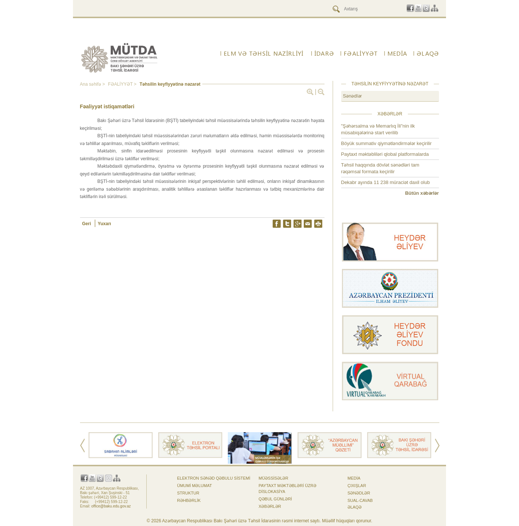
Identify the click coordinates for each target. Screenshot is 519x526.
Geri (87, 223)
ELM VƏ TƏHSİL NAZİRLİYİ (263, 53)
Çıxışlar (356, 485)
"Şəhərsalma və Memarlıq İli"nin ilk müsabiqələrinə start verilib (378, 129)
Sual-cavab (360, 500)
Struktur (188, 493)
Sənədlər (352, 96)
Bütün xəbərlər (422, 193)
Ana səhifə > (93, 84)
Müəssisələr (273, 478)
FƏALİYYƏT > (123, 84)
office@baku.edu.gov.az (111, 506)
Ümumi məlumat (194, 485)
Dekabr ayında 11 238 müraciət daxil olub (385, 182)
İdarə (324, 53)
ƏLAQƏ (428, 53)
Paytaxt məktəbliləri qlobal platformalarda (385, 154)
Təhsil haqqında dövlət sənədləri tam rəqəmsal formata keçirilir (380, 168)
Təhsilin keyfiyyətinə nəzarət (170, 84)
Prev (82, 445)
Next (437, 445)
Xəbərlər (270, 506)
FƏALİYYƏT (361, 53)
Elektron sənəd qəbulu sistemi (213, 478)
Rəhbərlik (189, 500)
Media (397, 53)
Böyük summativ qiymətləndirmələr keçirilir (386, 143)
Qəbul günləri (275, 499)
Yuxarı (104, 223)
